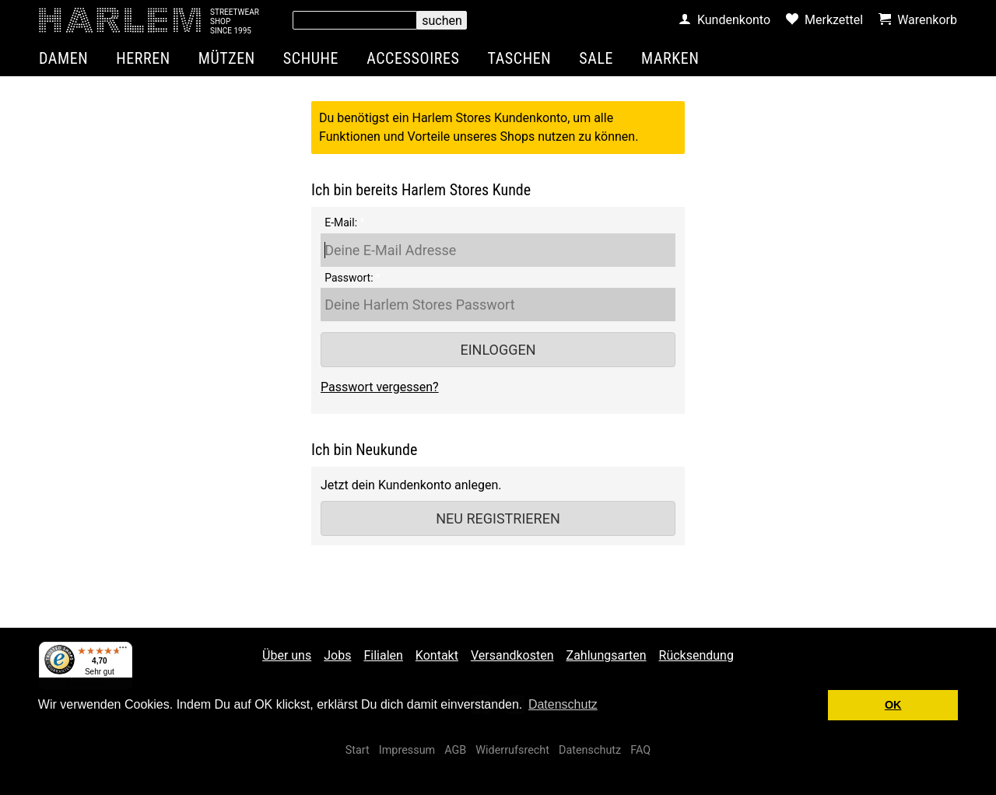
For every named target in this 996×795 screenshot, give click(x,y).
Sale (596, 58)
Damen (63, 58)
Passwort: (348, 277)
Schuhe (310, 58)
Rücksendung (696, 655)
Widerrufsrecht (512, 750)
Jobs (337, 655)
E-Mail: (340, 222)
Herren (143, 58)
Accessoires (412, 58)
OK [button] (893, 705)
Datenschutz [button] (563, 704)
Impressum (407, 750)
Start (357, 750)
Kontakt (437, 655)
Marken (670, 58)
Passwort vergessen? (380, 387)
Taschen (520, 58)
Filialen (382, 655)
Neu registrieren (498, 518)
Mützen (226, 58)
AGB (455, 750)
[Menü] (123, 651)
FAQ (640, 750)
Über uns (286, 655)
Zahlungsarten (606, 655)
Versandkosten (512, 655)
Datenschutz (590, 750)
